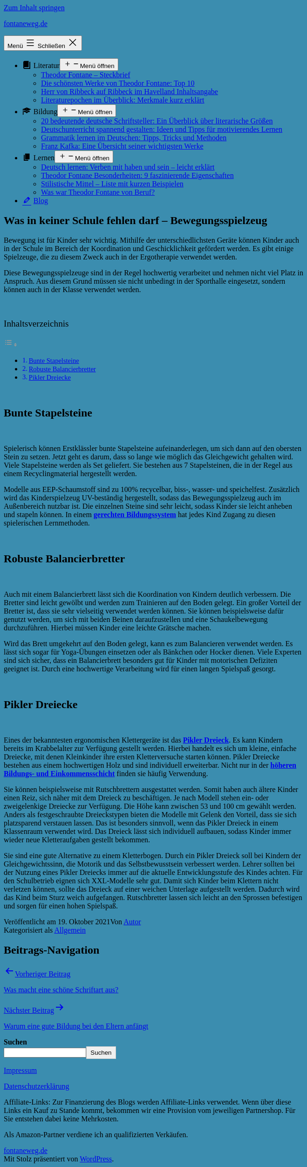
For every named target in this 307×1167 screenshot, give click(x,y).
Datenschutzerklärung (36, 1086)
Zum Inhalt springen (34, 8)
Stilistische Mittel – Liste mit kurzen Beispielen (112, 184)
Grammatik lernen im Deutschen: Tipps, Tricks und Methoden (133, 138)
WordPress (96, 1159)
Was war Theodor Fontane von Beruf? (98, 192)
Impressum (20, 1070)
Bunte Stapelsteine (54, 360)
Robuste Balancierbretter (62, 369)
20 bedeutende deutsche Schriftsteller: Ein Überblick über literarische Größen (157, 121)
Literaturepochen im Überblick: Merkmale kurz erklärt (123, 100)
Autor (132, 922)
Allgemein (70, 930)
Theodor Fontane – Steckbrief (85, 75)
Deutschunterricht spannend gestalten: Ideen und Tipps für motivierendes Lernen (161, 129)
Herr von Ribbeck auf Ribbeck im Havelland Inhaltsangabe (129, 92)
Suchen (15, 1042)
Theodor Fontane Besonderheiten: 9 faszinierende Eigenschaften (137, 175)
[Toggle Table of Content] (11, 344)
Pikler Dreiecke (50, 377)
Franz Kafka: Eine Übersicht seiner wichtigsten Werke (122, 146)
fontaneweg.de (26, 23)
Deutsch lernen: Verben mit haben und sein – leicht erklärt (127, 167)
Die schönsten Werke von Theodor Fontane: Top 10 (118, 83)
